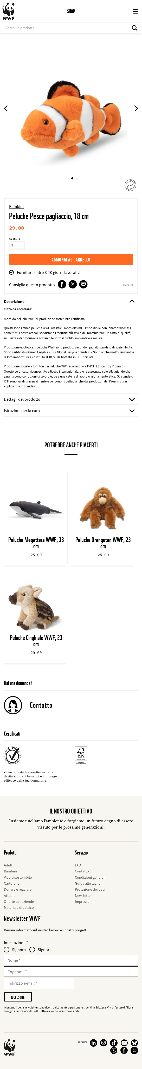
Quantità (14, 238)
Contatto (41, 705)
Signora (19, 949)
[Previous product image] (6, 109)
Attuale (9, 895)
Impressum (84, 901)
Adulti (9, 865)
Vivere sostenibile (18, 877)
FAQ (78, 865)
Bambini (16, 206)
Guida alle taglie (87, 883)
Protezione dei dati (90, 889)
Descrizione (69, 301)
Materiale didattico (19, 907)
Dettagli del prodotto (69, 399)
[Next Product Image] (136, 109)
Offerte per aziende (19, 901)
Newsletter (83, 895)
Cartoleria (12, 883)
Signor (43, 949)
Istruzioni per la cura (69, 410)
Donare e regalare (17, 889)
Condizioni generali (90, 877)
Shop (71, 11)
